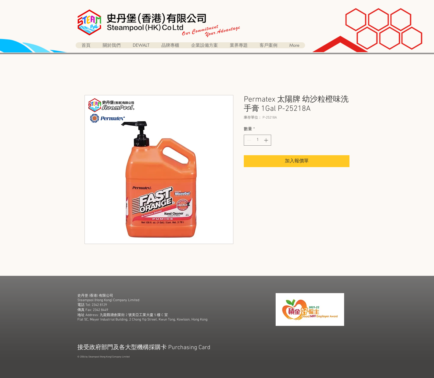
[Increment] (266, 140)
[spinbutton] (257, 140)
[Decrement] (248, 140)
